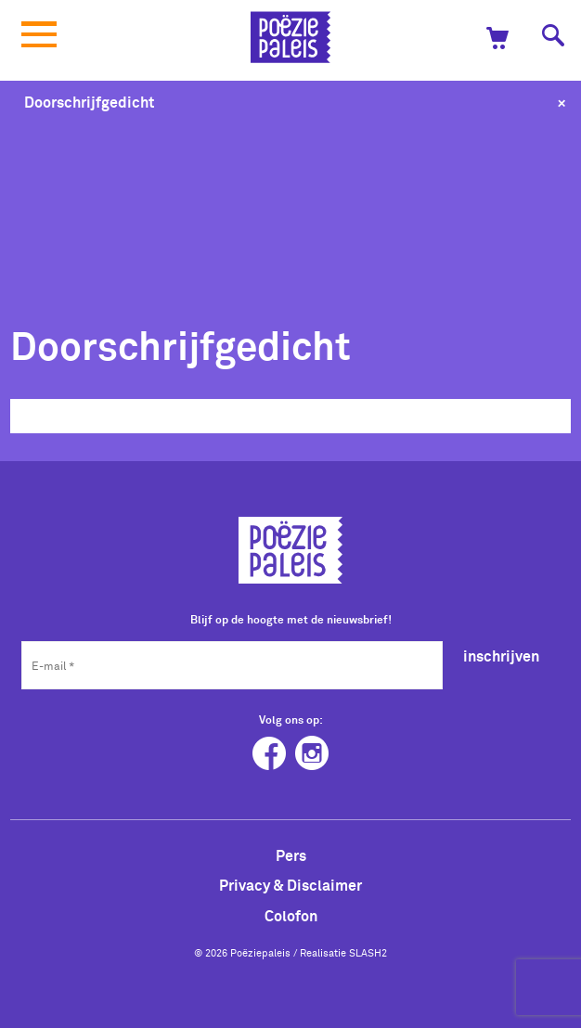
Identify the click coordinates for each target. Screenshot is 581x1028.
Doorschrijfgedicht (89, 102)
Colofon (291, 915)
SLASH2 (368, 952)
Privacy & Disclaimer (290, 885)
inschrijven (501, 656)
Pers (291, 855)
